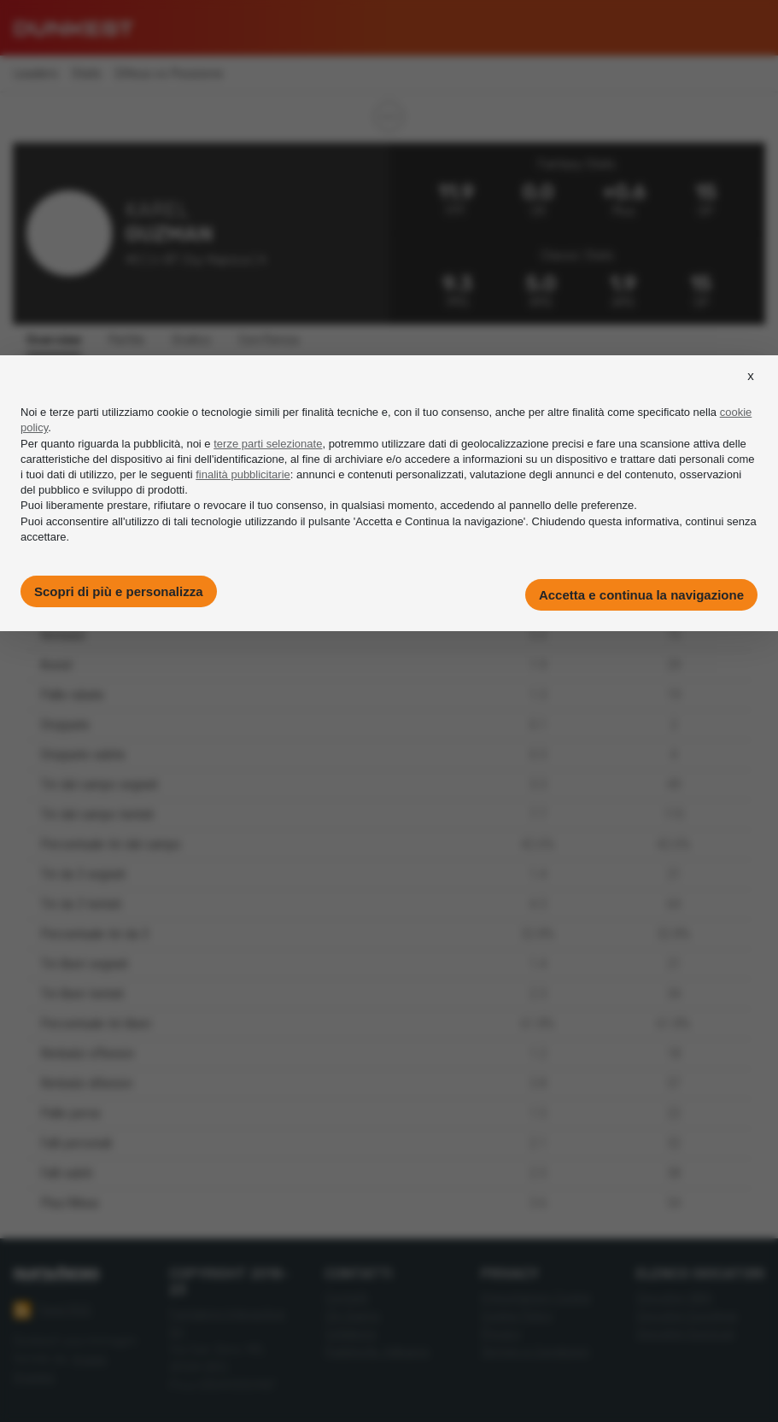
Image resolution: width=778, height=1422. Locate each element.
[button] (750, 391)
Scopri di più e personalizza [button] (118, 591)
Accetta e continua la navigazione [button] (641, 595)
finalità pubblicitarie (243, 474)
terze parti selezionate (268, 443)
